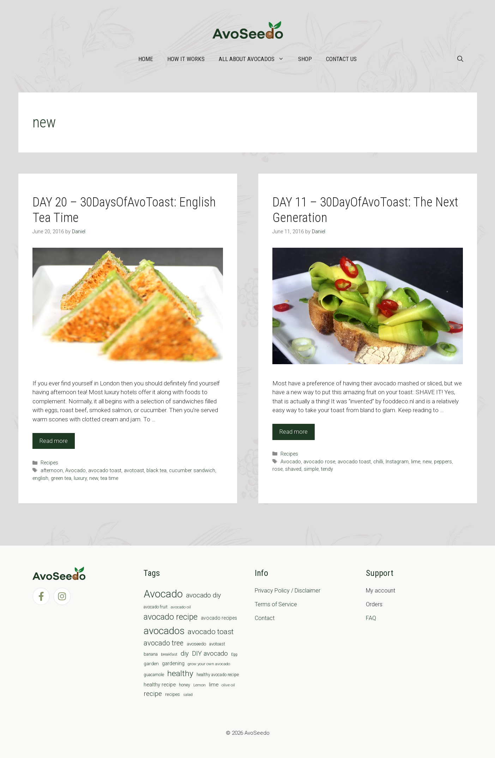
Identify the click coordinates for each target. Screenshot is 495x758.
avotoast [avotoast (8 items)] (217, 643)
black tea (156, 471)
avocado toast (104, 471)
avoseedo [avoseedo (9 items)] (196, 643)
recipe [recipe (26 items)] (153, 694)
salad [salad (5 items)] (188, 694)
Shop (305, 58)
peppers (443, 462)
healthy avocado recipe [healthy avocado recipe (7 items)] (218, 674)
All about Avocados (255, 59)
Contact (264, 618)
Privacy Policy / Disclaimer (287, 590)
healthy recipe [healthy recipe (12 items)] (160, 684)
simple (311, 469)
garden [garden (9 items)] (151, 663)
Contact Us (341, 58)
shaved (293, 469)
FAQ (371, 618)
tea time (109, 478)
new (93, 478)
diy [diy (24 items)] (185, 653)
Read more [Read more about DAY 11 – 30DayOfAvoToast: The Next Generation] (293, 431)
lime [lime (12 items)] (213, 684)
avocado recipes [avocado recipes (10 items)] (219, 618)
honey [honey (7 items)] (184, 684)
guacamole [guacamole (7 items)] (154, 674)
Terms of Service (276, 604)
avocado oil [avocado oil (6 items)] (181, 606)
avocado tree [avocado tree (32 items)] (163, 643)
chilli (378, 462)
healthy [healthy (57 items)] (180, 673)
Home (145, 58)
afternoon (52, 471)
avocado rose (319, 462)
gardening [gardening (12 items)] (173, 663)
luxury (80, 478)
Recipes (49, 463)
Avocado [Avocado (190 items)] (163, 594)
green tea (61, 478)
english (40, 478)
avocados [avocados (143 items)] (164, 631)
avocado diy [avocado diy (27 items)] (203, 595)
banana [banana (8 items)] (151, 654)
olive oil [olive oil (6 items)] (228, 684)
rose (277, 469)
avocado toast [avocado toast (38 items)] (211, 631)
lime (415, 462)
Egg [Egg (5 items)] (234, 654)
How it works (186, 58)
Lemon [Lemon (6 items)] (199, 684)
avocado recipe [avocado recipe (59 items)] (171, 617)
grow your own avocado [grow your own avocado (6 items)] (209, 663)
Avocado (75, 471)
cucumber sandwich (192, 471)
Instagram (397, 462)
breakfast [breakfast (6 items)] (169, 654)
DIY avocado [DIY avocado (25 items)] (210, 653)
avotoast (134, 471)
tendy (327, 469)
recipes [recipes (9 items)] (172, 694)
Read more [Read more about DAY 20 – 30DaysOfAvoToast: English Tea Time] (54, 440)
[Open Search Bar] (460, 59)
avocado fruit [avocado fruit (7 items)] (156, 606)
